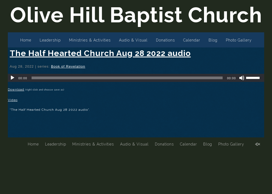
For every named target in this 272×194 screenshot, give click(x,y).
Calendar (191, 40)
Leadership (50, 40)
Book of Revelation (68, 66)
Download (16, 89)
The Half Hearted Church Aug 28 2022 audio (100, 53)
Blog (213, 40)
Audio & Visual (133, 40)
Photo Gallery (239, 40)
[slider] (127, 78)
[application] (136, 78)
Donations (165, 40)
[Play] (12, 78)
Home (25, 40)
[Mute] (241, 78)
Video (13, 100)
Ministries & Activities (90, 40)
